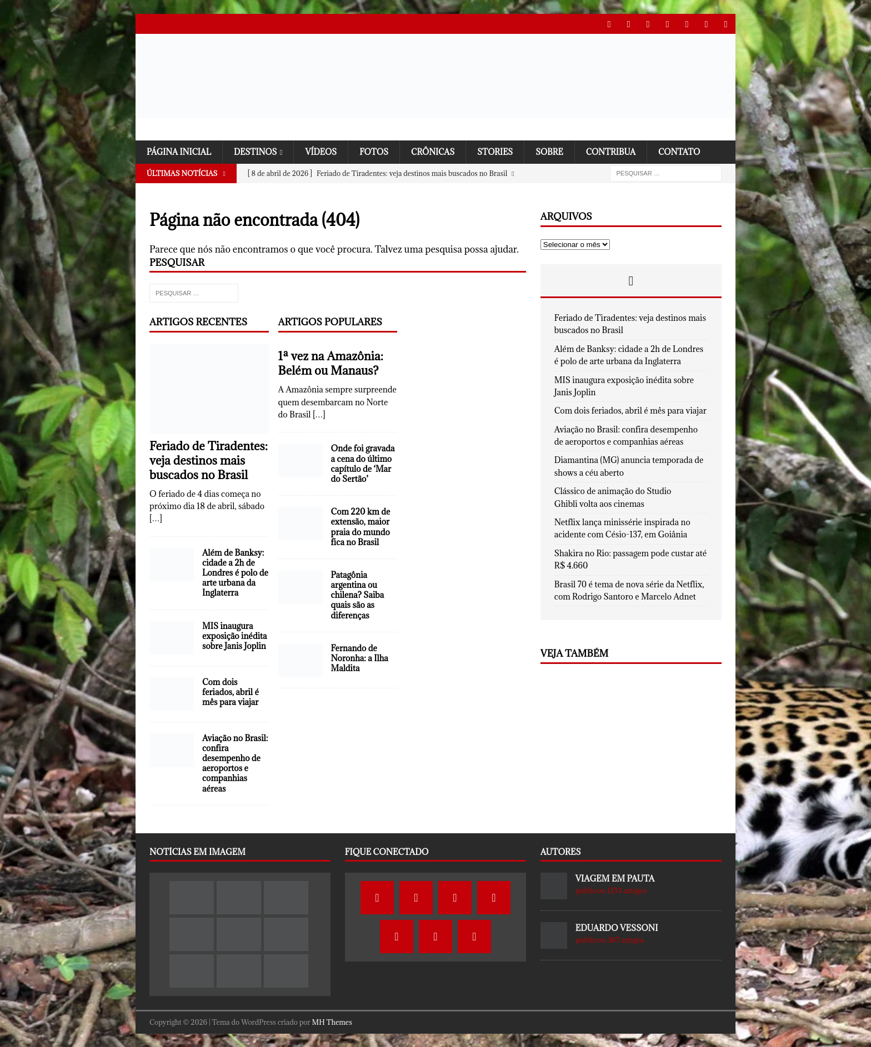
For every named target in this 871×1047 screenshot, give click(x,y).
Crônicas (439, 151)
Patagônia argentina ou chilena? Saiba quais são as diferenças (357, 595)
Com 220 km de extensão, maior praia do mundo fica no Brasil (361, 526)
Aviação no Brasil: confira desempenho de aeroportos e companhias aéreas (235, 762)
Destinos (258, 151)
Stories (502, 151)
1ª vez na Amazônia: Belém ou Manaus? (330, 363)
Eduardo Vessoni (616, 928)
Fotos (379, 151)
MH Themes (332, 1022)
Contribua (620, 151)
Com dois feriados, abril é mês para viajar (230, 691)
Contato (690, 151)
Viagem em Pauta (614, 878)
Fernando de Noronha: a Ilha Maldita (359, 657)
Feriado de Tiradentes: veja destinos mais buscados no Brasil (208, 460)
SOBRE (558, 151)
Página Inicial (180, 151)
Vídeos (325, 151)
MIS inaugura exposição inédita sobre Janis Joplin (234, 635)
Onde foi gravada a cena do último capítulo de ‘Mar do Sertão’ (363, 463)
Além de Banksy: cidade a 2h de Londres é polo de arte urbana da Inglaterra (235, 572)
